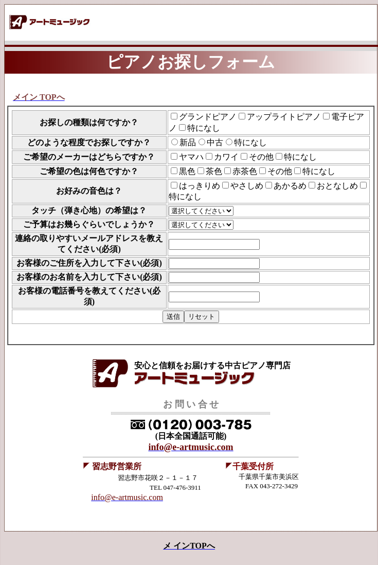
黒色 (187, 171)
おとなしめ (337, 185)
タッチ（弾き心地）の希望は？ (89, 210)
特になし (203, 128)
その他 (261, 156)
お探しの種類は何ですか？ (89, 122)
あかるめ (290, 185)
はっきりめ (199, 185)
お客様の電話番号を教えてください (84, 290)
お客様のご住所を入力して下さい (78, 263)
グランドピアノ (208, 116)
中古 (215, 142)
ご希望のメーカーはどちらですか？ (89, 156)
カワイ (226, 156)
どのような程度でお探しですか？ (89, 142)
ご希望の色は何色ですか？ (89, 171)
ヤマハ (191, 156)
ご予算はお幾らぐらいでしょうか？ (89, 224)
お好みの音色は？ (89, 190)
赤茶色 (244, 171)
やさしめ (246, 185)
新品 (187, 142)
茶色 (214, 171)
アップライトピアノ (284, 116)
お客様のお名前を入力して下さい (78, 276)
